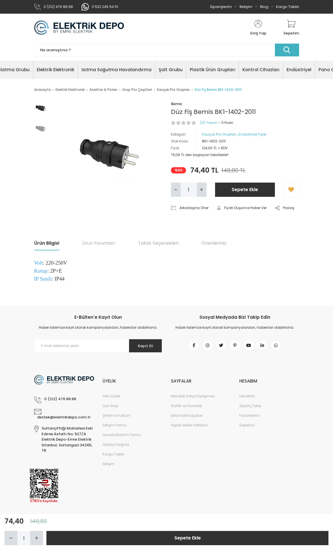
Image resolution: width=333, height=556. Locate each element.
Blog (264, 6)
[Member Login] (258, 28)
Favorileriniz (249, 416)
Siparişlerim (221, 6)
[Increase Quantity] (202, 190)
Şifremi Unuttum (116, 416)
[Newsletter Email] (98, 346)
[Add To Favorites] (291, 190)
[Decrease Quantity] (176, 190)
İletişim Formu (114, 426)
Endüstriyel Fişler (252, 134)
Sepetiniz (247, 426)
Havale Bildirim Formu (122, 436)
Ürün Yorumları (98, 243)
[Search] (166, 50)
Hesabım (247, 397)
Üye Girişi (110, 406)
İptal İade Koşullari (187, 416)
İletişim (246, 6)
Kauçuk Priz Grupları (219, 134)
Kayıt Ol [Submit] (143, 346)
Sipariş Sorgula (116, 445)
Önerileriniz (213, 243)
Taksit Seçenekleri (158, 243)
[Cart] (291, 28)
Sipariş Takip (250, 406)
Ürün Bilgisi (46, 243)
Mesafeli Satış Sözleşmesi (193, 397)
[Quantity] (189, 190)
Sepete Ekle (245, 189)
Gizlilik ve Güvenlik (186, 406)
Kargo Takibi (287, 6)
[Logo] (79, 28)
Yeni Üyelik (111, 397)
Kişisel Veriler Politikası (189, 426)
